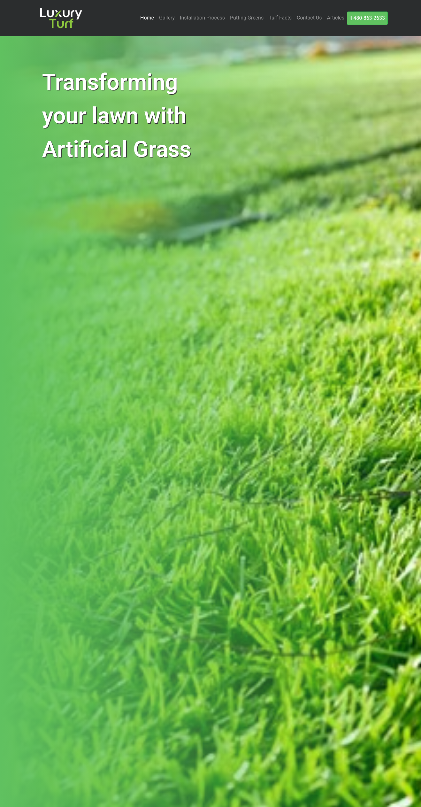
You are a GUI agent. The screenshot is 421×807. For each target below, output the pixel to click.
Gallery (167, 18)
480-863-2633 (367, 18)
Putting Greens (247, 18)
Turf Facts (280, 18)
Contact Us (309, 18)
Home (147, 18)
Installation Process (202, 18)
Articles (335, 18)
